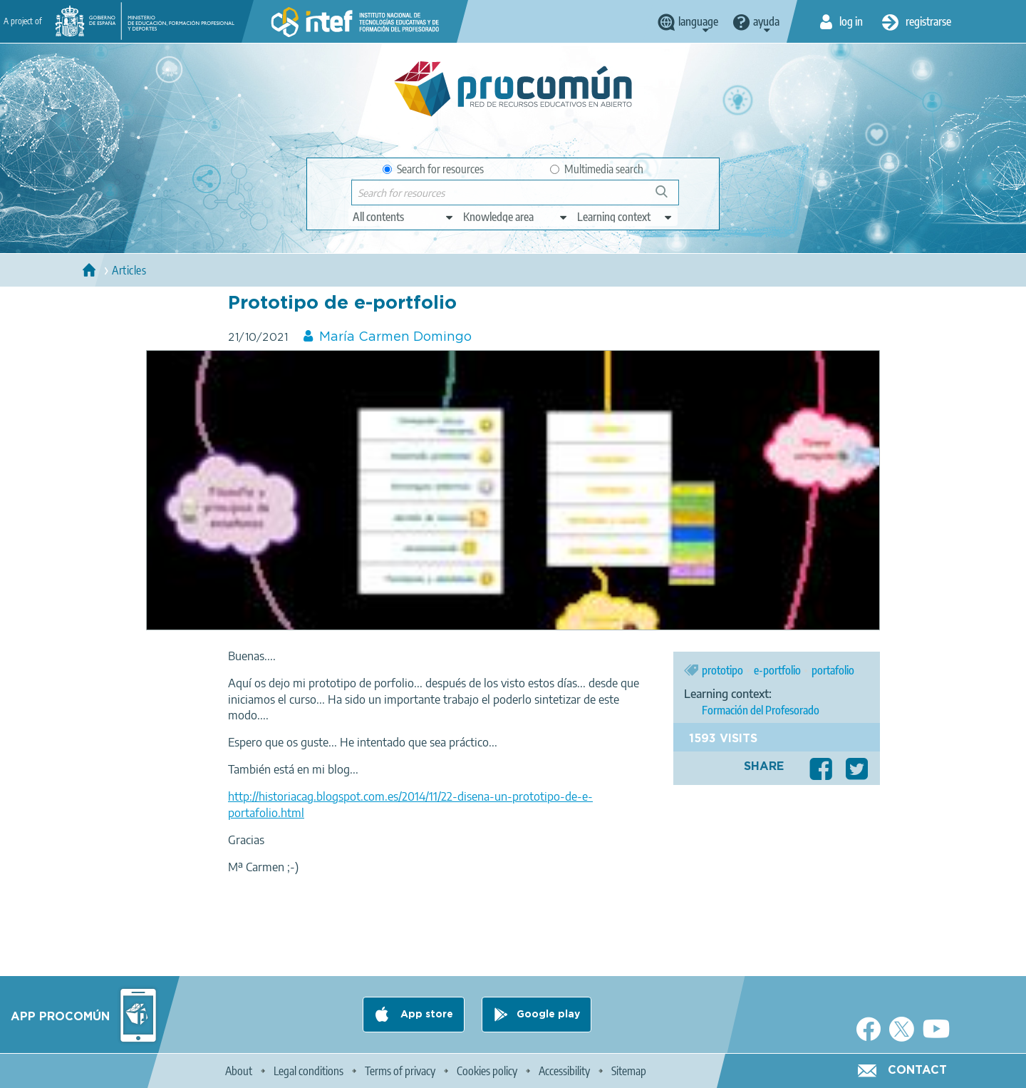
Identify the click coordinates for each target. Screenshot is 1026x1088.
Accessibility (564, 1071)
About (238, 1071)
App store (425, 1014)
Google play (548, 1014)
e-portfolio (777, 670)
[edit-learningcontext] (625, 216)
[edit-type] (403, 216)
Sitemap (628, 1071)
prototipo (722, 670)
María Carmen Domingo (395, 337)
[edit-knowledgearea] (516, 216)
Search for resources (433, 169)
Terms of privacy (400, 1071)
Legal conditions (308, 1071)
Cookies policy (487, 1071)
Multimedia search (596, 169)
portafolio (833, 670)
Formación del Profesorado (760, 710)
